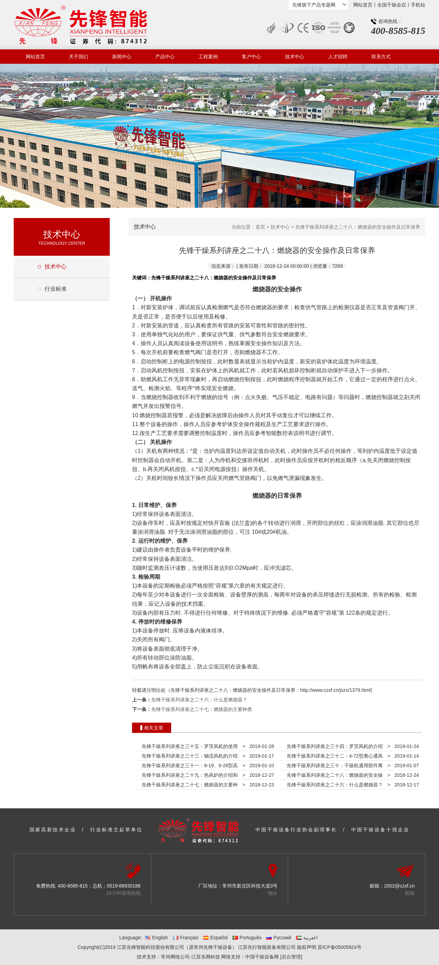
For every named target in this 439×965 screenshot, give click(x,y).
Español (215, 937)
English (156, 937)
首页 (260, 227)
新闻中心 (121, 56)
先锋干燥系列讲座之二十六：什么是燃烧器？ (199, 699)
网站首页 (362, 5)
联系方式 (381, 56)
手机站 (418, 5)
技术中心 (294, 56)
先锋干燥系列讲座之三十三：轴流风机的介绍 (188, 756)
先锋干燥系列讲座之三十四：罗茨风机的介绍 (333, 746)
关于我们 (78, 56)
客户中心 (251, 56)
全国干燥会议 (391, 5)
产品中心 (165, 56)
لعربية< (307, 937)
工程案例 (208, 56)
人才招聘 (337, 56)
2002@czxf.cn (399, 886)
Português (247, 937)
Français (186, 937)
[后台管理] (291, 957)
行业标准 (56, 289)
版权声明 (306, 947)
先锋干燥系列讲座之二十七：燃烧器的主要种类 (201, 709)
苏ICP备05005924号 (339, 947)
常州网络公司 (175, 957)
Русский (278, 937)
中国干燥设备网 (262, 957)
